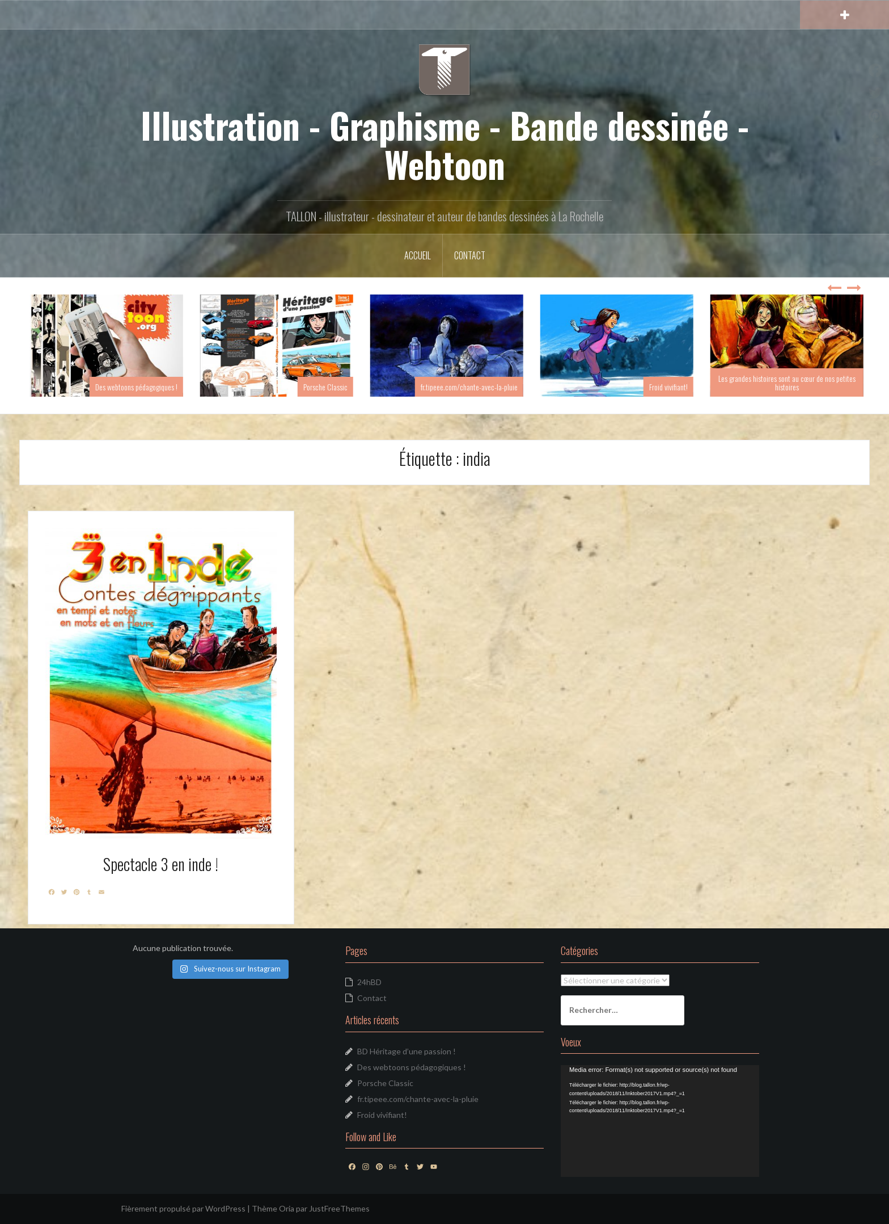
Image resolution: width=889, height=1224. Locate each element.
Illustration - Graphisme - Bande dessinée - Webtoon (445, 144)
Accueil (417, 255)
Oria (286, 1208)
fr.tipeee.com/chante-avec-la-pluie (496, 387)
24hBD (369, 982)
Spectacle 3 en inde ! (160, 864)
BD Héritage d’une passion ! (406, 1051)
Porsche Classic (353, 387)
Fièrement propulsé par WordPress (183, 1208)
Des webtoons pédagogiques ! (164, 387)
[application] (660, 1121)
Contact (469, 255)
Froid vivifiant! (696, 387)
